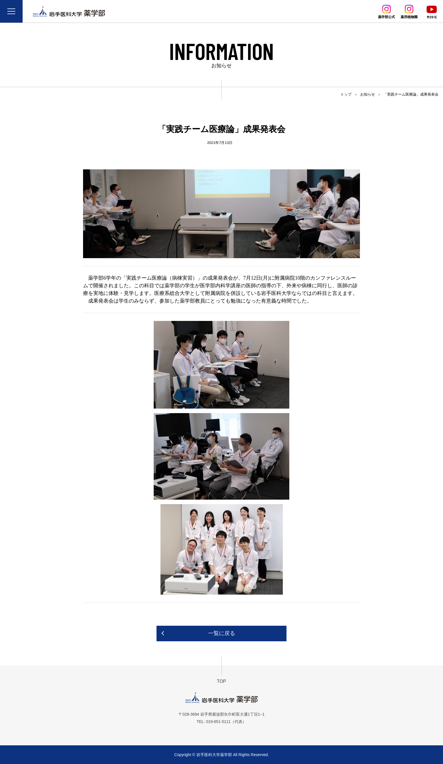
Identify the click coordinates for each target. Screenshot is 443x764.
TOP (221, 681)
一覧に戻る (221, 633)
